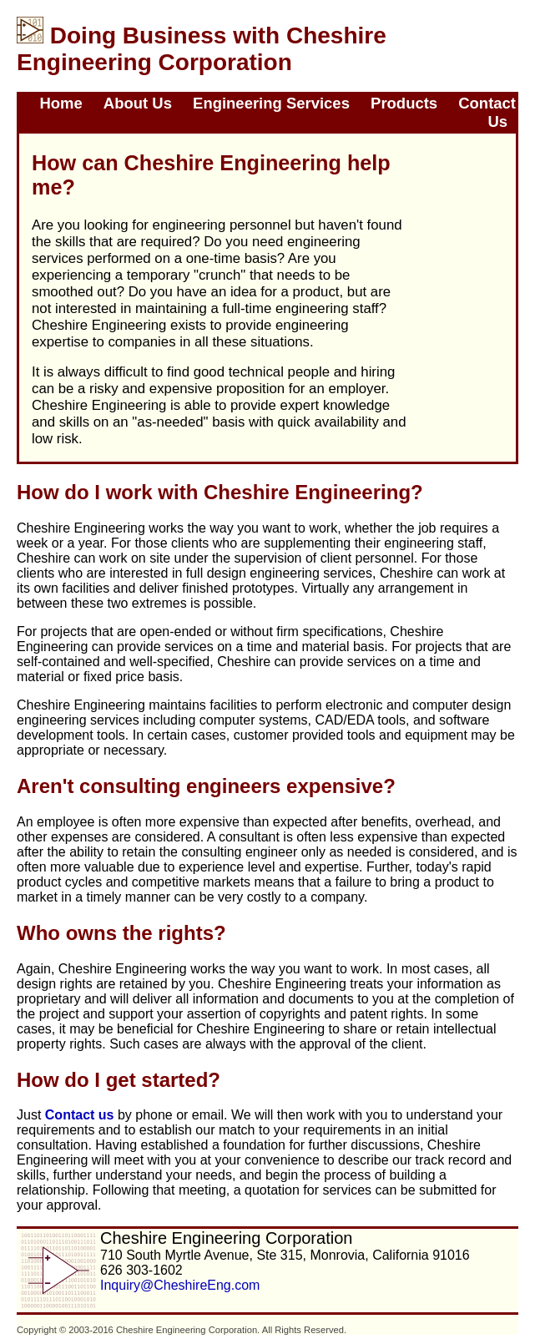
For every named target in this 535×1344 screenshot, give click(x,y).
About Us (137, 103)
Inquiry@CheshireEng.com (180, 1285)
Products (404, 103)
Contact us (79, 1115)
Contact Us (487, 112)
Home (60, 103)
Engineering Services (271, 103)
